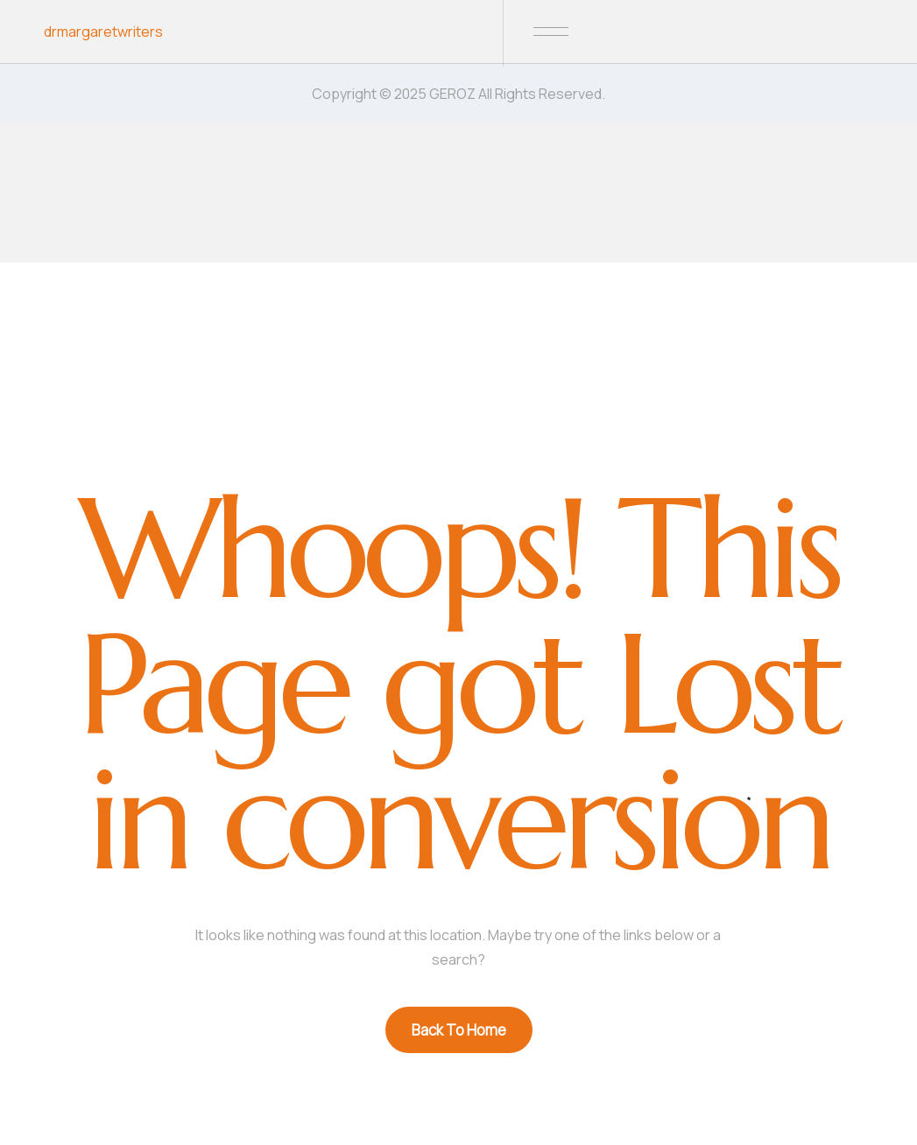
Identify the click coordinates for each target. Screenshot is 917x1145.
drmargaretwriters (103, 31)
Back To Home (459, 1030)
